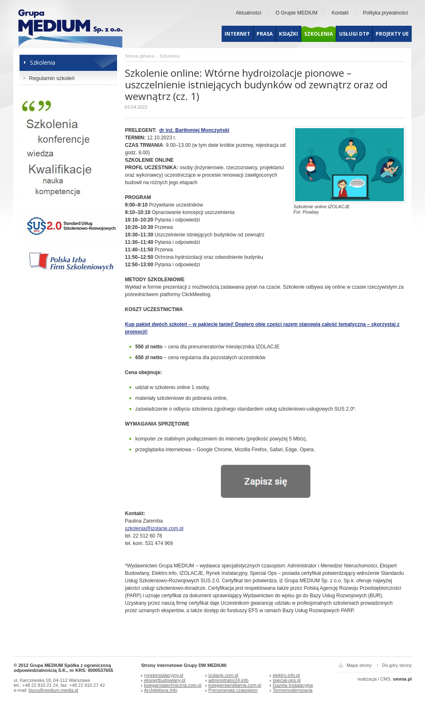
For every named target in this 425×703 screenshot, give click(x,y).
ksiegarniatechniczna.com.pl (172, 685)
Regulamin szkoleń (52, 78)
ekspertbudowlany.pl (164, 680)
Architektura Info (160, 690)
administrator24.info (228, 680)
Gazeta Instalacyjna (293, 685)
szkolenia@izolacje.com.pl (154, 528)
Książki (288, 33)
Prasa (264, 33)
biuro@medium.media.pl (53, 690)
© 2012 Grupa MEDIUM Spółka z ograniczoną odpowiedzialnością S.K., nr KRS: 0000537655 (63, 668)
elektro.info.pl (286, 675)
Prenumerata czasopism (233, 690)
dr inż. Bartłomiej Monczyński (194, 130)
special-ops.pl (286, 680)
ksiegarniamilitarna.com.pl (234, 685)
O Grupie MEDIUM (297, 13)
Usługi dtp (354, 33)
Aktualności (248, 13)
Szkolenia (318, 33)
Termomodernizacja (293, 690)
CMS (385, 678)
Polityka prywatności (385, 13)
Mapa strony (359, 665)
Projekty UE (392, 33)
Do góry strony (397, 665)
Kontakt (340, 13)
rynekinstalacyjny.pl (163, 675)
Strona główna (139, 56)
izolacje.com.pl (223, 675)
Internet (237, 33)
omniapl (402, 678)
